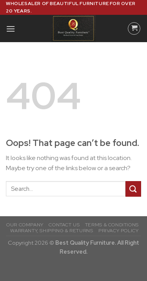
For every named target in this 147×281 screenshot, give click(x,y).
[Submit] (133, 188)
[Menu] (10, 28)
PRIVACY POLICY (118, 231)
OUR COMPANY (25, 225)
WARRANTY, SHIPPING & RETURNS (51, 231)
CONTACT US (64, 225)
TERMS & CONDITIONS (112, 225)
